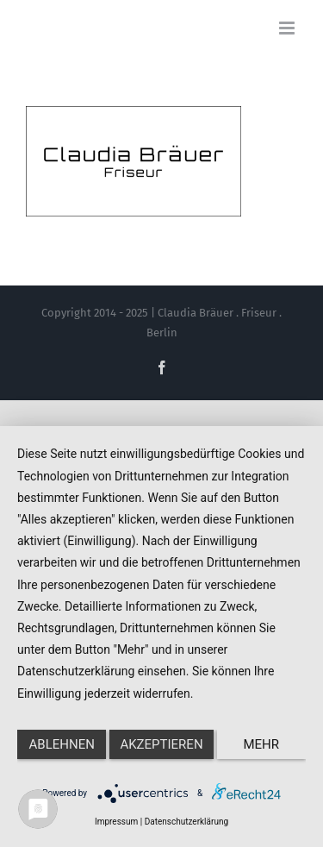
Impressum (116, 821)
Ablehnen (62, 744)
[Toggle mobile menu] (288, 28)
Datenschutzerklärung (186, 821)
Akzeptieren (161, 744)
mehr (262, 744)
